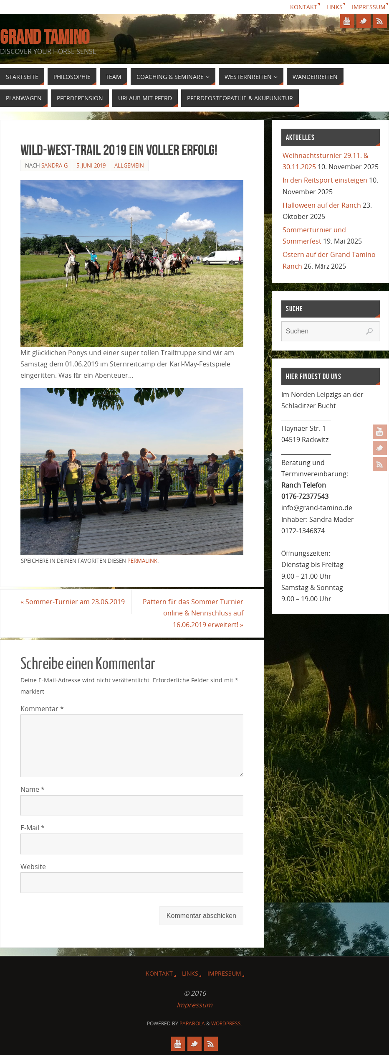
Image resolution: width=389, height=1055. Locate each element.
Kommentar (42, 708)
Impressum (369, 7)
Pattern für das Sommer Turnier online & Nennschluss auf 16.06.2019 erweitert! (193, 613)
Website (33, 866)
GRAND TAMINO (44, 37)
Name (32, 789)
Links (334, 7)
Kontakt (303, 7)
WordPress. (226, 1023)
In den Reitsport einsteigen (325, 180)
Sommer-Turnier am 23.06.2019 (72, 601)
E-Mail (32, 827)
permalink (142, 560)
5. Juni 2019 (91, 165)
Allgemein (129, 165)
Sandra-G (54, 165)
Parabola (192, 1023)
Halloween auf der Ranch (322, 205)
